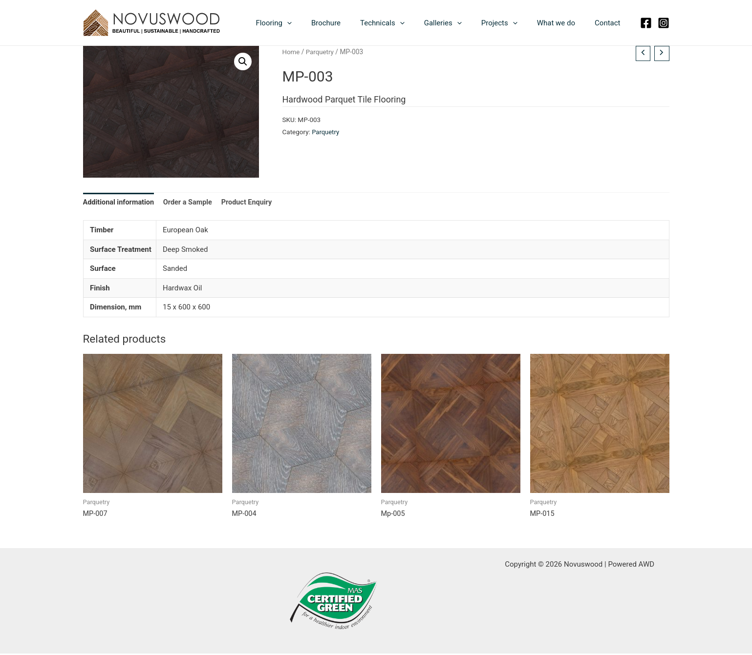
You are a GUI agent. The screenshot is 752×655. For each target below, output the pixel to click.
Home (291, 52)
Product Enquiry (252, 203)
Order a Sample (191, 203)
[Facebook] (646, 23)
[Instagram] (663, 23)
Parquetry (320, 52)
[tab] (120, 203)
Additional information (120, 203)
